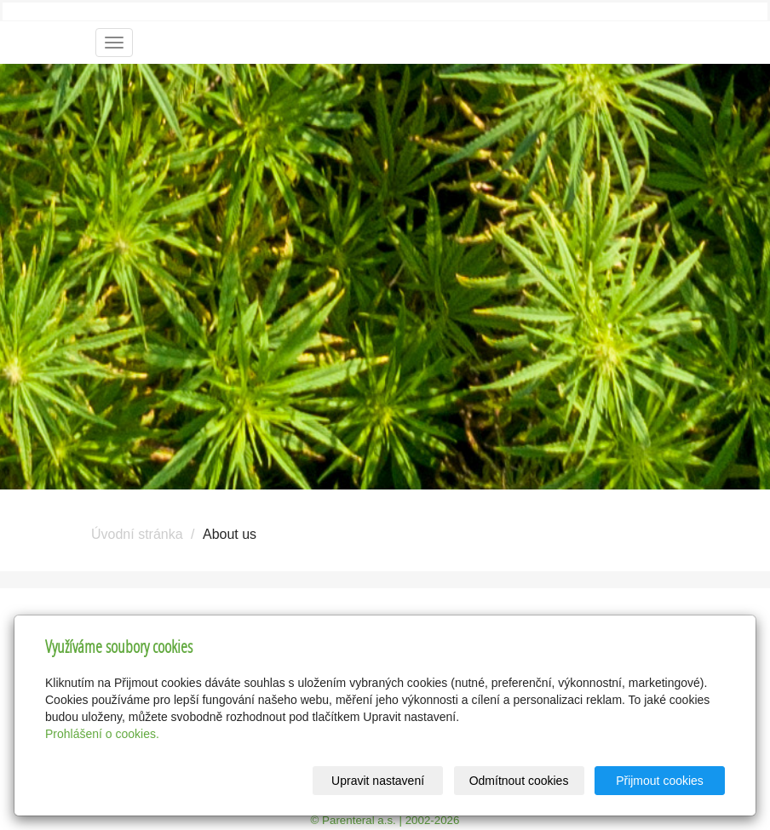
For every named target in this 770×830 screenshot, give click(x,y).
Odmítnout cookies (519, 780)
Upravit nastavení (377, 780)
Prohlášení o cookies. (102, 734)
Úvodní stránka (137, 534)
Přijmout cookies (660, 780)
